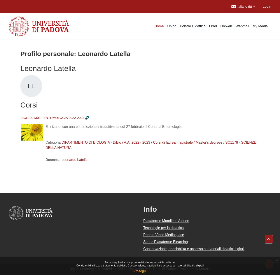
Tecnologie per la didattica (163, 228)
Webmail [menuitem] (242, 26)
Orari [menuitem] (213, 26)
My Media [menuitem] (260, 26)
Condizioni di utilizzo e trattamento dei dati (101, 265)
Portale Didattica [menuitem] (192, 26)
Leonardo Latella (74, 160)
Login (267, 6)
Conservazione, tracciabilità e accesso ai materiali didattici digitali (166, 265)
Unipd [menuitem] (172, 26)
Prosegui (140, 271)
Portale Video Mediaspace (163, 235)
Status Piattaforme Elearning (165, 242)
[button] (243, 6)
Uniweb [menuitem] (226, 26)
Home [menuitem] (159, 26)
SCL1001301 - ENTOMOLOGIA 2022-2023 (52, 118)
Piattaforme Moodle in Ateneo (166, 221)
